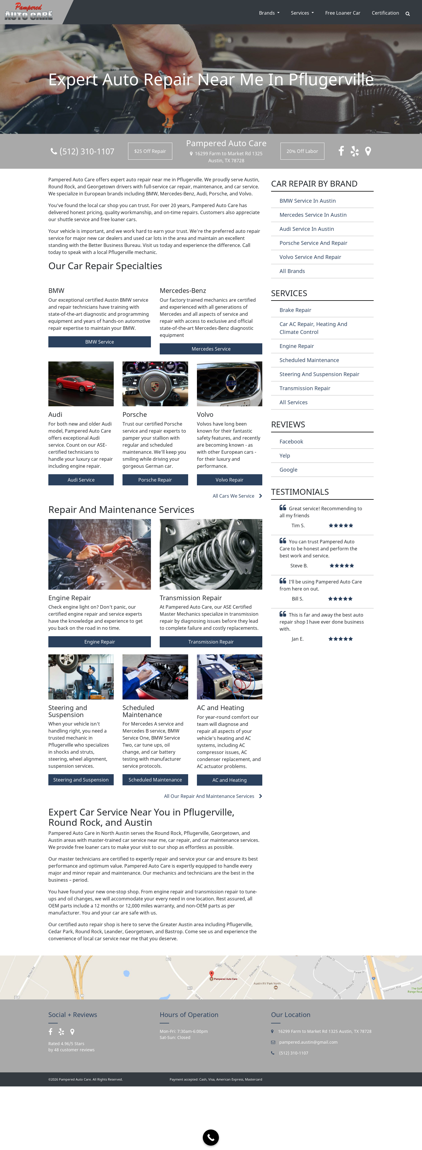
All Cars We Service (237, 559)
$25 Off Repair (150, 151)
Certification (385, 13)
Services (300, 13)
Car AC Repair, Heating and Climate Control (313, 327)
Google (288, 469)
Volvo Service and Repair (310, 256)
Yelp (285, 455)
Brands (267, 13)
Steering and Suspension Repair (319, 374)
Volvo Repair (230, 543)
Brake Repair (295, 309)
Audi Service (81, 543)
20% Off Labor (302, 151)
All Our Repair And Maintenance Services (213, 859)
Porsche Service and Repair (313, 242)
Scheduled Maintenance (155, 843)
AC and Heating (229, 843)
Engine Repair (99, 705)
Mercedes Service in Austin (313, 214)
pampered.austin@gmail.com (304, 1105)
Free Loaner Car (342, 13)
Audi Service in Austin (307, 228)
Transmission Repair (211, 705)
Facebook (291, 441)
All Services (294, 402)
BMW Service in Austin (308, 200)
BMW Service (99, 405)
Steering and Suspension (81, 843)
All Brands (292, 270)
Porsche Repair (155, 543)
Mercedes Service (211, 412)
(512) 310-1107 (82, 151)
